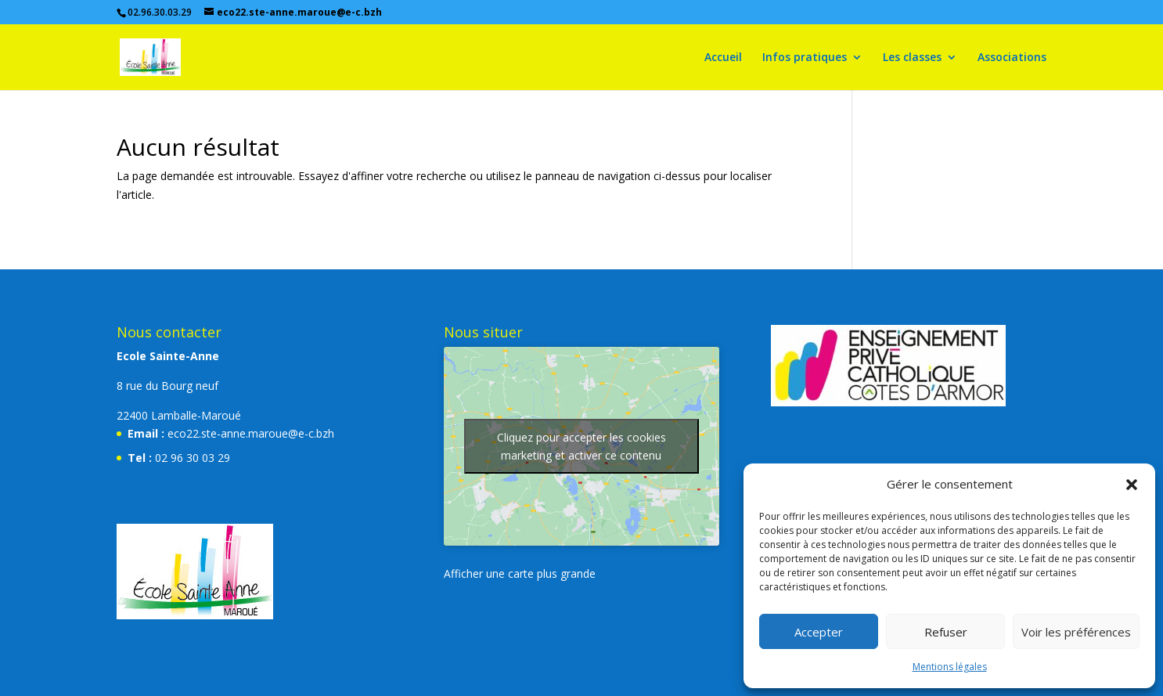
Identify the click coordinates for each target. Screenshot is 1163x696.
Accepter (818, 632)
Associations (1012, 58)
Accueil (723, 58)
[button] (1132, 484)
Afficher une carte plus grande (520, 573)
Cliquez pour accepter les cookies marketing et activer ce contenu (581, 446)
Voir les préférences (1076, 632)
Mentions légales (950, 666)
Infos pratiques (804, 58)
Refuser (945, 632)
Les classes (912, 58)
